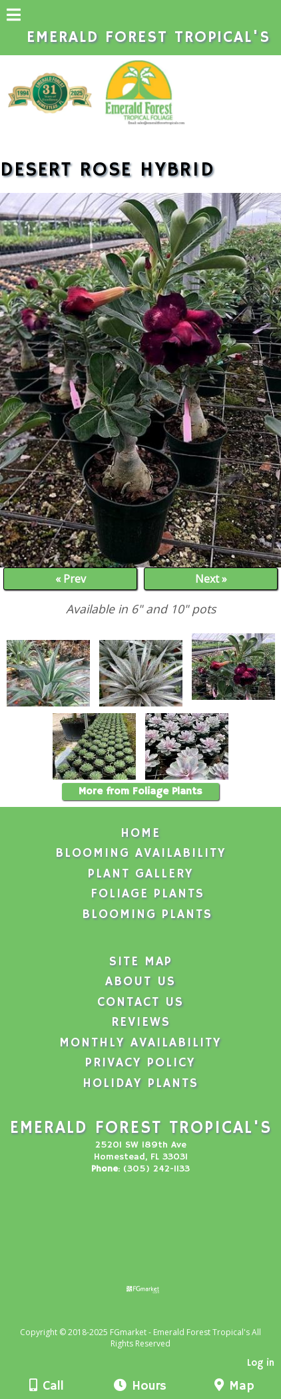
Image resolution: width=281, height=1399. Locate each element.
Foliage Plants (147, 894)
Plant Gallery (141, 874)
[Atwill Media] (152, 1317)
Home (140, 834)
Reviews (140, 1022)
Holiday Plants (140, 1084)
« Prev (70, 578)
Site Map (140, 962)
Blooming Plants (147, 915)
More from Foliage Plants (140, 791)
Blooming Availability (140, 853)
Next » (211, 578)
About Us (140, 982)
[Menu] (14, 16)
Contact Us (140, 1002)
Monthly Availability (140, 1043)
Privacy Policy (140, 1063)
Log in (260, 1363)
